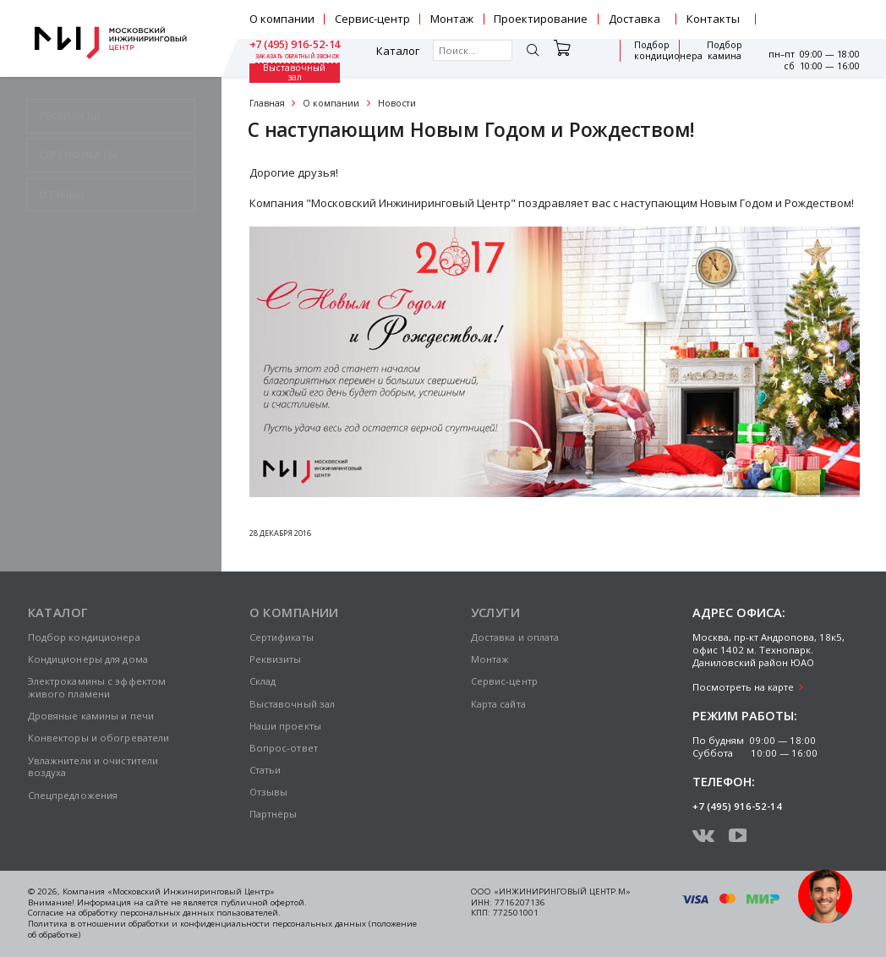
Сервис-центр (372, 18)
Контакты (713, 18)
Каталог (292, 58)
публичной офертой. (264, 902)
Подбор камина (652, 57)
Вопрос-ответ (283, 747)
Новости (397, 103)
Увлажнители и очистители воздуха (93, 766)
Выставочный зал (717, 57)
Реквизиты (275, 659)
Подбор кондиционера (574, 57)
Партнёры (273, 813)
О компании (281, 18)
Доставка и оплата (515, 637)
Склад (262, 681)
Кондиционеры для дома (88, 659)
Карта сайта (498, 703)
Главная (267, 103)
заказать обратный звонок (817, 25)
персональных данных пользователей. (200, 912)
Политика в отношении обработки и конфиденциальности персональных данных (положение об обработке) (222, 929)
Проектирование (541, 18)
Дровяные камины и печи (91, 715)
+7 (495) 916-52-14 (814, 13)
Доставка (634, 18)
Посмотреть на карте (743, 687)
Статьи (265, 769)
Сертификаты (281, 637)
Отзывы (268, 791)
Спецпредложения (73, 795)
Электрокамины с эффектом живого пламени (97, 687)
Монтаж (451, 18)
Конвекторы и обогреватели (99, 737)
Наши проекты (285, 725)
